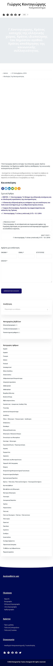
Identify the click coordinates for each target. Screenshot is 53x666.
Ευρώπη (5, 448)
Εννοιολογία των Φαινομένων (11, 437)
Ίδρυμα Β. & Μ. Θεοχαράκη (10, 463)
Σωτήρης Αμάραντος (9, 541)
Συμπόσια (6, 530)
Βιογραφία (8, 601)
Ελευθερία (6, 426)
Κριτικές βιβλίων (8, 485)
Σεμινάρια (6, 526)
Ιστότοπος (40, 252)
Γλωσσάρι (6, 408)
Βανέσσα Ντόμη (7, 397)
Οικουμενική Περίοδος (9, 500)
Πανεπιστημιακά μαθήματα (10, 332)
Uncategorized (7, 367)
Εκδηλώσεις (6, 422)
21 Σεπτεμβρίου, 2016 (19, 73)
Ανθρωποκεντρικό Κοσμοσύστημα (12, 378)
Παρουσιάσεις (7, 507)
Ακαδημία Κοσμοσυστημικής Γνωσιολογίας (19, 645)
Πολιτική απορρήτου (11, 627)
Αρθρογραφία (7, 385)
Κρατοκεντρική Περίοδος (10, 478)
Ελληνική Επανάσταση (9, 430)
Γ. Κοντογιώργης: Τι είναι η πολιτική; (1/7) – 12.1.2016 (22, 213)
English (5, 349)
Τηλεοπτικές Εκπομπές (9, 544)
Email (21, 252)
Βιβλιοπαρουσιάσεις (9, 400)
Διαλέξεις (6, 415)
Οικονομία (6, 496)
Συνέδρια (5, 533)
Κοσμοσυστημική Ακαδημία (10, 474)
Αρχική (6, 599)
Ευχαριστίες (6, 452)
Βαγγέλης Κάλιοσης (8, 393)
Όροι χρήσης (9, 625)
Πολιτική (5, 511)
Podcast (5, 363)
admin (5, 73)
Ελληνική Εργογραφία (9, 325)
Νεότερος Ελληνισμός (9, 493)
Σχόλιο (4, 261)
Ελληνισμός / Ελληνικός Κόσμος (12, 433)
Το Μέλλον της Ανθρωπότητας (11, 548)
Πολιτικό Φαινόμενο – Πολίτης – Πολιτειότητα (16, 515)
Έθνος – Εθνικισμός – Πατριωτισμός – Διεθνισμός (17, 419)
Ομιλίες (5, 504)
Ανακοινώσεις (7, 374)
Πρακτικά (6, 522)
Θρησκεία (6, 456)
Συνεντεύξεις (7, 537)
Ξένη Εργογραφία (10, 607)
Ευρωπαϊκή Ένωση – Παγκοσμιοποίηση (14, 445)
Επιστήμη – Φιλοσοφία (9, 441)
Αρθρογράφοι (7, 389)
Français (5, 356)
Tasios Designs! (26, 662)
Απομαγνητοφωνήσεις (9, 382)
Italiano (5, 360)
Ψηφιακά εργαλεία (8, 552)
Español (5, 352)
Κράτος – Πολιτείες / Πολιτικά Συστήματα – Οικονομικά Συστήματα (22, 482)
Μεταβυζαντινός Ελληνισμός (11, 489)
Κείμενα (5, 467)
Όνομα (4, 252)
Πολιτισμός (6, 518)
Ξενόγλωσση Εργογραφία (10, 328)
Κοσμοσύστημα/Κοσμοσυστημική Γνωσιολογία (16, 470)
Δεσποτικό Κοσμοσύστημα (10, 411)
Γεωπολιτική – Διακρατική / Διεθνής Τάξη (15, 404)
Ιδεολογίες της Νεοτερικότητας (13, 76)
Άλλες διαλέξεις (8, 371)
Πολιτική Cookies (10, 630)
